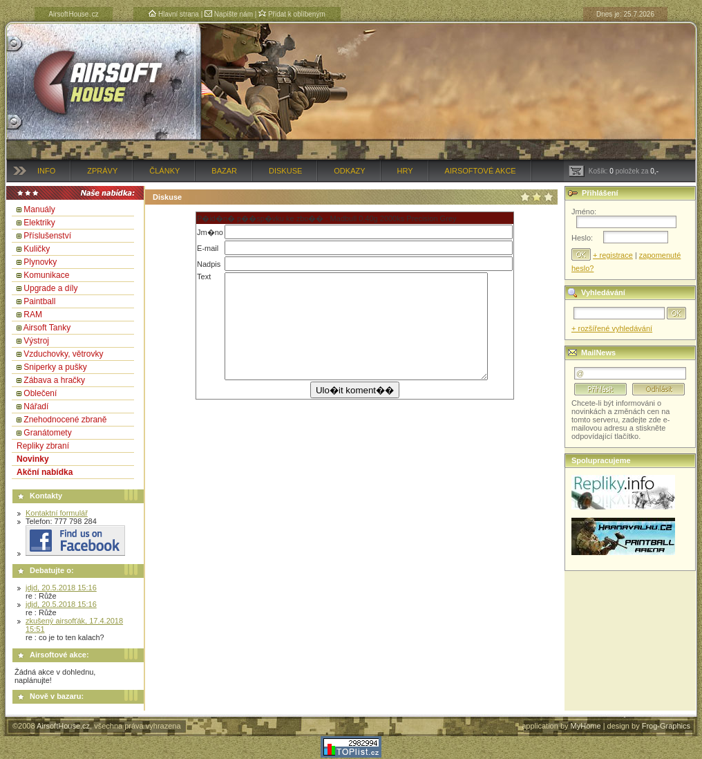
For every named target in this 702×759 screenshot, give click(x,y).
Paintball (39, 301)
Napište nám (229, 14)
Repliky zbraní (43, 446)
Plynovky (40, 262)
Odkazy (349, 171)
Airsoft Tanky (46, 327)
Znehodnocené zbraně (64, 419)
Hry (405, 171)
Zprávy (102, 171)
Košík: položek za (613, 171)
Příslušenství (47, 236)
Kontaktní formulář (57, 513)
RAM (32, 314)
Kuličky (36, 249)
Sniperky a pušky (54, 367)
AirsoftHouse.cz (63, 726)
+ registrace (613, 255)
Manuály (39, 209)
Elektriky (39, 222)
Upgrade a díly (50, 288)
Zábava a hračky (54, 380)
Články (164, 171)
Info (46, 171)
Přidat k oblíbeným (291, 14)
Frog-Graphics (666, 726)
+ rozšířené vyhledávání (611, 328)
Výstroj (36, 341)
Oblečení (40, 393)
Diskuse (285, 171)
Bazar (224, 171)
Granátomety (47, 433)
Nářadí (35, 406)
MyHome (586, 726)
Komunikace (46, 275)
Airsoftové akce (480, 171)
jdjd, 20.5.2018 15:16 (61, 587)
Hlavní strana (174, 14)
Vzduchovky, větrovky (63, 354)
